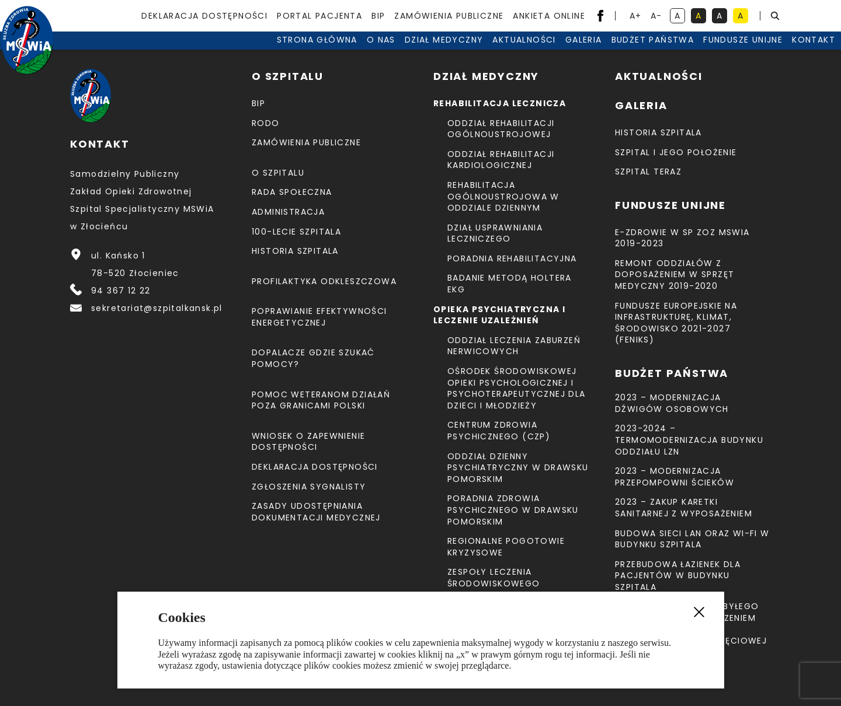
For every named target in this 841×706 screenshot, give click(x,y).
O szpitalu (278, 173)
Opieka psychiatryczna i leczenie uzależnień (499, 315)
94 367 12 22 (121, 290)
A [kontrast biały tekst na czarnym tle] (722, 16)
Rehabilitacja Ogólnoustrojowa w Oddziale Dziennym (503, 196)
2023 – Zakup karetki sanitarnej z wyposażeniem (683, 507)
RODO (266, 123)
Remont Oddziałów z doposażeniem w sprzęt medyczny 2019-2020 (674, 274)
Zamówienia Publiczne (448, 16)
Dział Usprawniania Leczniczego (495, 233)
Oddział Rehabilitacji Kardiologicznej (500, 160)
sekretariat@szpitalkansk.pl (157, 308)
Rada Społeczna (292, 192)
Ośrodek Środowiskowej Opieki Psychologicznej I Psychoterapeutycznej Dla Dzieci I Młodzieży (516, 388)
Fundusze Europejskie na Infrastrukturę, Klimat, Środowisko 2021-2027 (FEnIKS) (676, 323)
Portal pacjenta (319, 16)
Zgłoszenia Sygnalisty (309, 486)
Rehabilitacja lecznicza (499, 103)
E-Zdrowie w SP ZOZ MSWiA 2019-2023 (682, 238)
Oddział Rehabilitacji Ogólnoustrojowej (500, 129)
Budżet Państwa (593, 52)
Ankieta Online (549, 16)
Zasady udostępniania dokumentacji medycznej (316, 511)
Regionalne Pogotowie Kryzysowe (506, 546)
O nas (321, 52)
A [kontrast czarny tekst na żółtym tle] (743, 16)
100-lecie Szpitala (296, 231)
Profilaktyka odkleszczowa (324, 281)
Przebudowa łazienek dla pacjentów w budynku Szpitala (678, 575)
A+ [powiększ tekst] (636, 16)
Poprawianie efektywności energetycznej (319, 316)
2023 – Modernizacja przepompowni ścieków (674, 476)
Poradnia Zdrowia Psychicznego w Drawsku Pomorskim (513, 509)
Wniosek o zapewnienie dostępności (308, 441)
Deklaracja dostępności (204, 16)
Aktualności (464, 52)
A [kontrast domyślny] (680, 16)
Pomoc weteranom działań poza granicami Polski (321, 400)
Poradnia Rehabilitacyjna (512, 258)
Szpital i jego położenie (676, 152)
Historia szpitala (295, 251)
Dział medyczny (384, 52)
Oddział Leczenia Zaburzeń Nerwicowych (514, 346)
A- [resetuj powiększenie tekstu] (657, 16)
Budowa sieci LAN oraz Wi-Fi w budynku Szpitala (692, 539)
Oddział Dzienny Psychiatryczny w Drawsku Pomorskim (518, 467)
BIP (378, 16)
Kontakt (754, 52)
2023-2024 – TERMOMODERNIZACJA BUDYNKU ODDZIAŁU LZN (689, 439)
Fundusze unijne (683, 52)
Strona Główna (257, 52)
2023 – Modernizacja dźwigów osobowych (672, 403)
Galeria (524, 52)
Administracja (288, 212)
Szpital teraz (648, 171)
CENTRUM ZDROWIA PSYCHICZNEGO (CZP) (498, 430)
